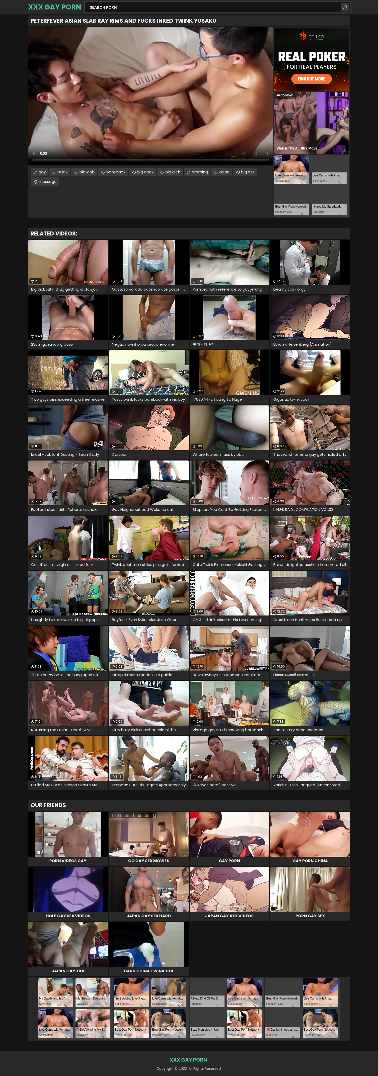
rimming (200, 172)
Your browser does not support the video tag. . (150, 96)
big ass (247, 172)
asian (224, 172)
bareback (116, 172)
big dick (172, 172)
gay (42, 172)
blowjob (87, 172)
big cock (145, 172)
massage (48, 181)
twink (62, 172)
